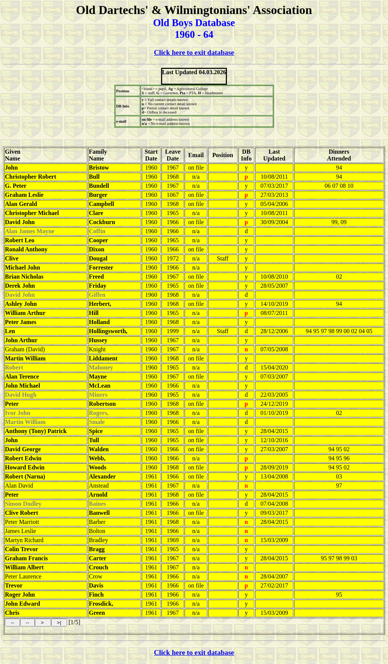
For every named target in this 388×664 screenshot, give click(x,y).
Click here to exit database (194, 52)
